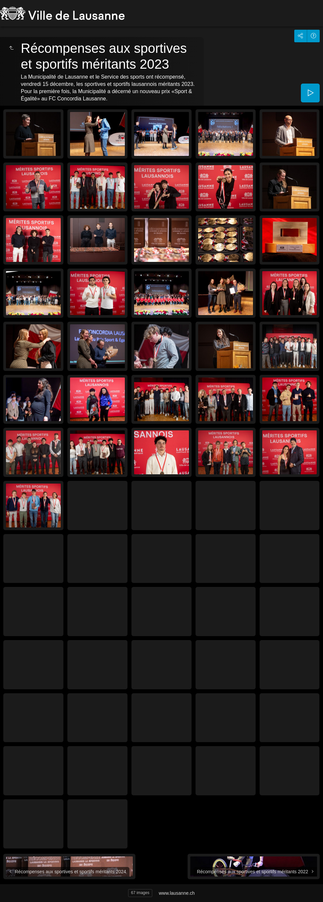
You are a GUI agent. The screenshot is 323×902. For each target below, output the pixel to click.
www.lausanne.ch (177, 893)
